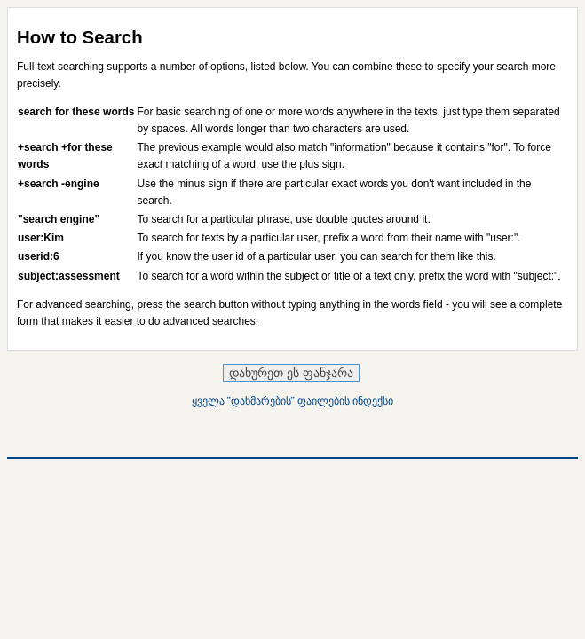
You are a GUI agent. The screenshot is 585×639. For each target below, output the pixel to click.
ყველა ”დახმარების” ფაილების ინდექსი (293, 401)
